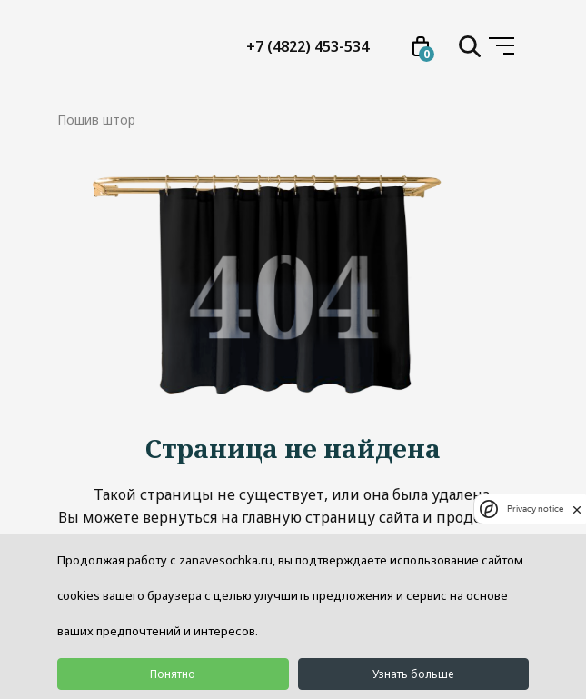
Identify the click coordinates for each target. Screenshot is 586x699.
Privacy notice (535, 509)
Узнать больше (412, 674)
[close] (577, 509)
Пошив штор (96, 119)
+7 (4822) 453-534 (307, 46)
